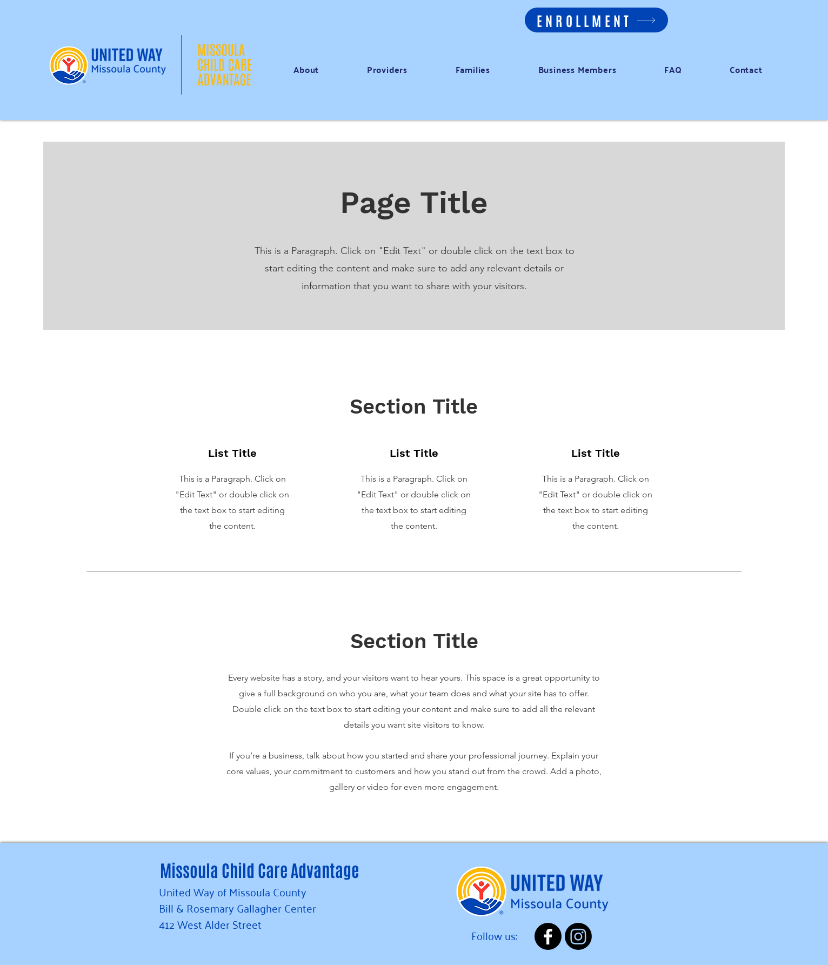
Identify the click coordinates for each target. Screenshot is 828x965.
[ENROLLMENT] (596, 20)
